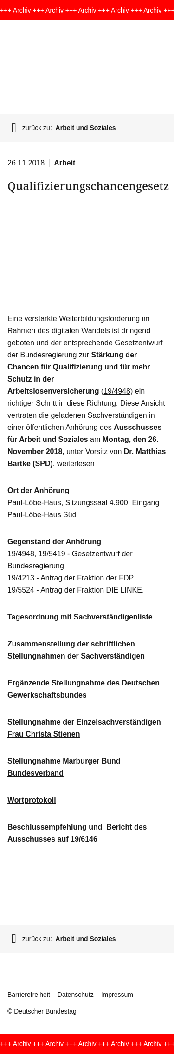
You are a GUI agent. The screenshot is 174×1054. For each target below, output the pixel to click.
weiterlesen (76, 464)
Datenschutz (76, 994)
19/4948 (116, 391)
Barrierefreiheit (28, 994)
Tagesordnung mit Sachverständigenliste (80, 617)
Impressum (117, 994)
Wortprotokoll (31, 800)
